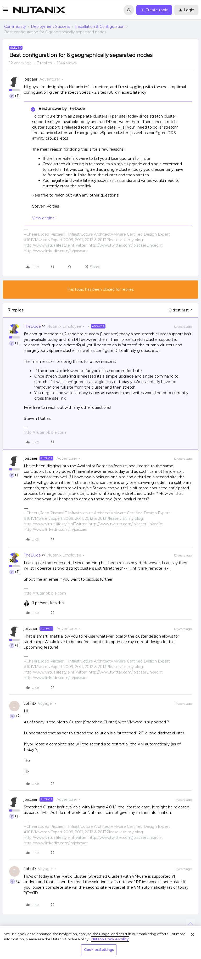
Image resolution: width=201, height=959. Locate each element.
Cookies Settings (99, 949)
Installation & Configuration (100, 26)
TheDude (32, 326)
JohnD (30, 703)
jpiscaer (30, 79)
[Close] (192, 934)
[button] (6, 11)
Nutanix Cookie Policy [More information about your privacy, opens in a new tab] (110, 939)
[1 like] (44, 603)
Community (15, 26)
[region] (100, 942)
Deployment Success (50, 26)
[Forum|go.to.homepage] (39, 10)
